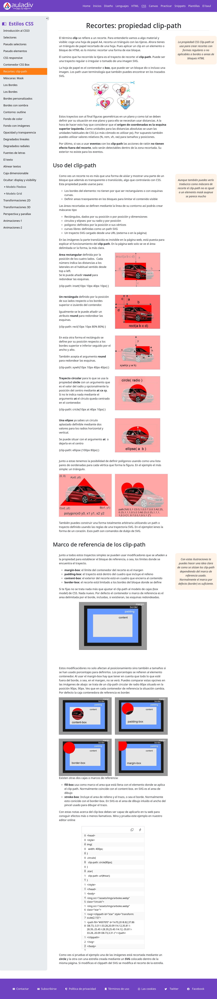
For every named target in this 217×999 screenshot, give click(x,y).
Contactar (21, 989)
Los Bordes (10, 85)
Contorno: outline (14, 112)
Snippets (180, 6)
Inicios (97, 6)
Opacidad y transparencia (19, 132)
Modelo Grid (14, 193)
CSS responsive (13, 58)
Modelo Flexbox (16, 187)
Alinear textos (12, 166)
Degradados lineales (16, 139)
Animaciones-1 (12, 220)
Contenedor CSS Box (16, 64)
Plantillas (194, 6)
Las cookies (147, 989)
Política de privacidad (80, 989)
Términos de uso (117, 989)
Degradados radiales (16, 146)
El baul (206, 6)
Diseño (108, 6)
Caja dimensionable (15, 173)
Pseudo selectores (15, 44)
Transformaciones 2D (17, 200)
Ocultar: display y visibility (19, 180)
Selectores (10, 37)
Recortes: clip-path (15, 71)
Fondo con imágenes (16, 125)
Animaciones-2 (12, 227)
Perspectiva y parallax (17, 214)
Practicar (166, 6)
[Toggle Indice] (47, 18)
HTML (135, 6)
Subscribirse (47, 989)
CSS (144, 6)
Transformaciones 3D (17, 207)
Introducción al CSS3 (16, 30)
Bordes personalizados (17, 98)
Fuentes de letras (14, 153)
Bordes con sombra (15, 105)
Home (86, 6)
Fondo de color (12, 119)
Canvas (153, 6)
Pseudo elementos (15, 51)
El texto (8, 159)
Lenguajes (122, 6)
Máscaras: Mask (13, 78)
